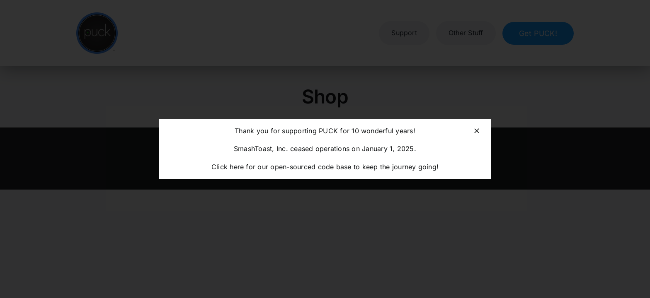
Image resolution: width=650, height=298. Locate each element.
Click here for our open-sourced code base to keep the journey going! (325, 167)
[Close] (477, 131)
